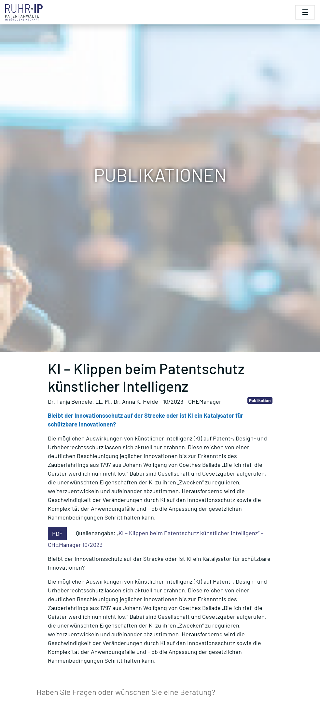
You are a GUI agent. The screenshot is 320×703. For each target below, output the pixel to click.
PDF (57, 533)
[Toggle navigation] (305, 12)
